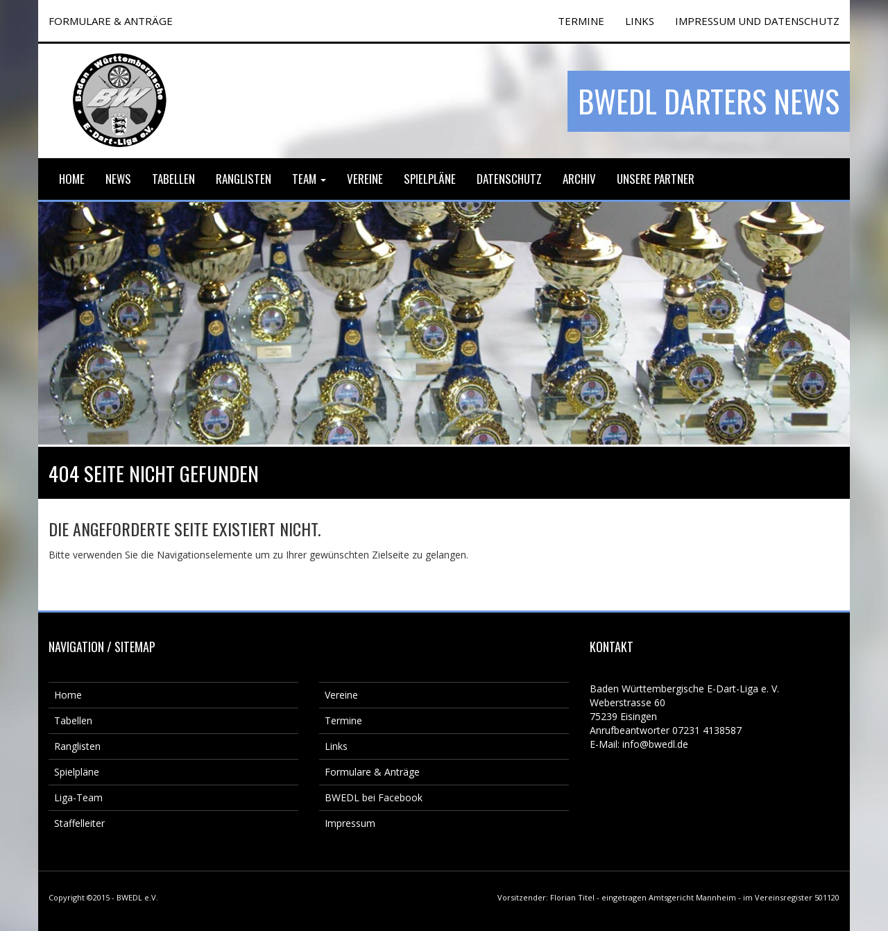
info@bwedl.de (655, 744)
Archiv (579, 178)
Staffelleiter (79, 823)
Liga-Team (78, 797)
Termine (343, 720)
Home (72, 178)
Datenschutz (509, 178)
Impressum (350, 823)
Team (309, 178)
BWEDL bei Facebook (373, 797)
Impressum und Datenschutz (757, 21)
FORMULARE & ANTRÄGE (111, 21)
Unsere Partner (655, 178)
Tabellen (173, 178)
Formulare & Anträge (372, 771)
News (118, 178)
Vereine (365, 178)
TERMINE (581, 21)
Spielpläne (430, 178)
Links (639, 21)
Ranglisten (243, 178)
